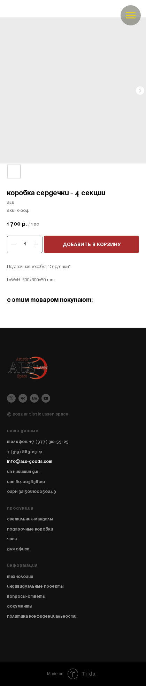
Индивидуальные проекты (35, 586)
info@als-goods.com (29, 462)
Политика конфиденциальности (41, 616)
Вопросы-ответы (26, 597)
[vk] (22, 398)
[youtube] (45, 398)
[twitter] (11, 398)
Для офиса (18, 549)
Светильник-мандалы (30, 519)
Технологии (20, 577)
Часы (12, 539)
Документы (19, 606)
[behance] (34, 398)
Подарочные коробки (30, 529)
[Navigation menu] (131, 15)
